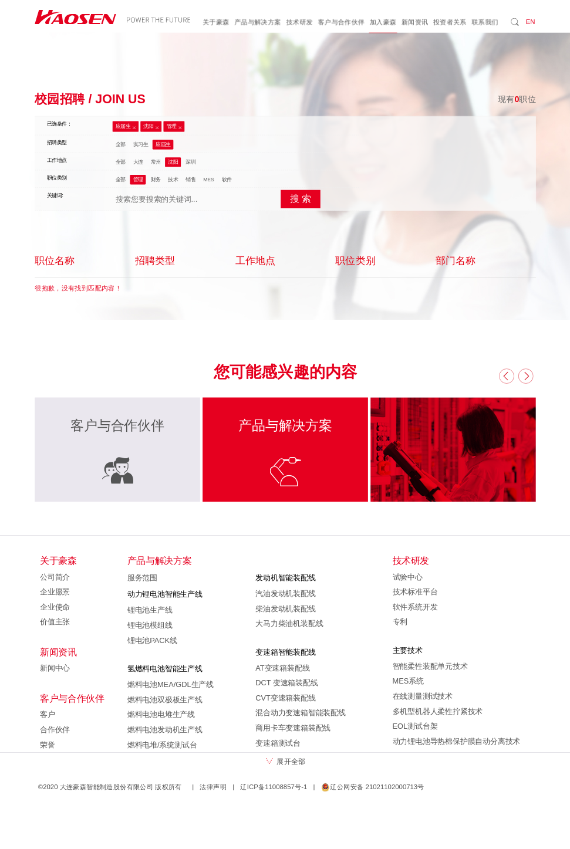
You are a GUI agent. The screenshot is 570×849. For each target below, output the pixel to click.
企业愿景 (55, 592)
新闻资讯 (414, 22)
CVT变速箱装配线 (285, 698)
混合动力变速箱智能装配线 (300, 713)
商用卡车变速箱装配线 (292, 728)
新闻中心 (55, 668)
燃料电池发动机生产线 (164, 730)
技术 (173, 179)
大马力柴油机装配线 (289, 624)
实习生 (140, 144)
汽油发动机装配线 (285, 594)
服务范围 (142, 578)
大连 (138, 162)
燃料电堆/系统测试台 (162, 744)
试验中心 (407, 577)
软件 (226, 179)
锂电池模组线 (149, 625)
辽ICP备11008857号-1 (273, 786)
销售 (190, 179)
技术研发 (299, 22)
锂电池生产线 (149, 610)
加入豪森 (382, 22)
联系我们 (484, 22)
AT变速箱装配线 (282, 668)
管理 (171, 127)
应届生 (122, 127)
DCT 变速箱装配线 (286, 683)
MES (208, 179)
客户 (47, 715)
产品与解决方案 (257, 22)
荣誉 (47, 744)
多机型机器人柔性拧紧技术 (437, 711)
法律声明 (213, 786)
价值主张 (55, 622)
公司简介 (55, 577)
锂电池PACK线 (152, 640)
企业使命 (55, 607)
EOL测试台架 (414, 726)
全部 (120, 144)
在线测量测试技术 (422, 696)
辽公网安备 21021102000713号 (372, 786)
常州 (155, 162)
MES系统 (407, 681)
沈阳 (148, 127)
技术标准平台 (414, 592)
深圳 (190, 162)
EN (530, 21)
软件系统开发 (414, 607)
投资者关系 (449, 22)
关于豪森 (216, 22)
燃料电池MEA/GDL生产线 (170, 685)
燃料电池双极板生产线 (164, 699)
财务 (155, 179)
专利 (399, 622)
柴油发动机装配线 (285, 608)
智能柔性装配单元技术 (429, 666)
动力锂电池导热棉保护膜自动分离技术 (456, 741)
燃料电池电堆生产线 (160, 715)
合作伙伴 (55, 730)
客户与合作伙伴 (341, 22)
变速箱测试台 (278, 743)
